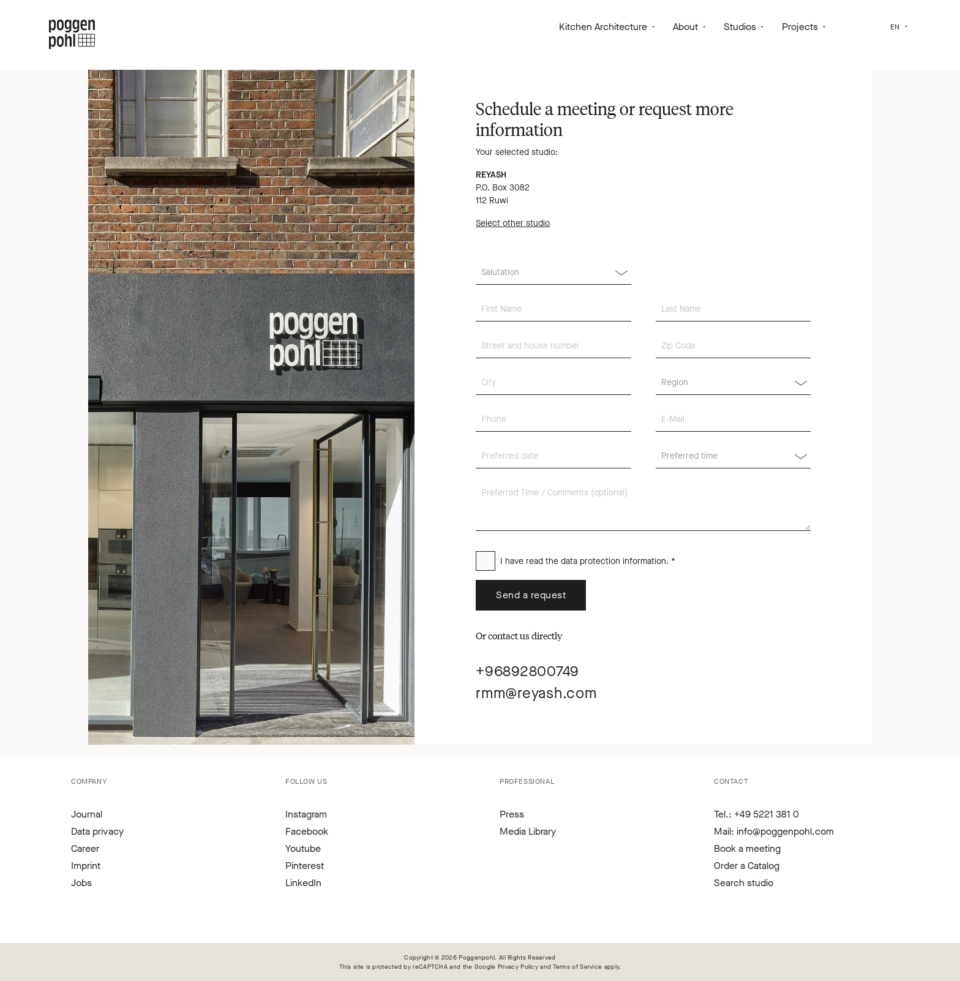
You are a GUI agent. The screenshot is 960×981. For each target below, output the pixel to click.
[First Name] (553, 309)
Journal (86, 814)
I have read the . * (587, 561)
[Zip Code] (733, 346)
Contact (731, 781)
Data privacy (97, 831)
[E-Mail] (733, 419)
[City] (553, 382)
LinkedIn (303, 882)
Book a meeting (747, 848)
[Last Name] (733, 309)
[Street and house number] (553, 346)
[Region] (733, 382)
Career (85, 848)
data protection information (613, 561)
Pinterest (304, 865)
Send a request (531, 594)
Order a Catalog (746, 865)
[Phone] (553, 419)
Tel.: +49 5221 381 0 (756, 814)
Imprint (85, 865)
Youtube (303, 848)
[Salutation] (553, 272)
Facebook (306, 831)
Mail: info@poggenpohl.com (774, 831)
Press (512, 814)
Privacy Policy (518, 967)
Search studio (743, 882)
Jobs (81, 882)
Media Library (528, 831)
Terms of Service (577, 967)
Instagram (306, 814)
